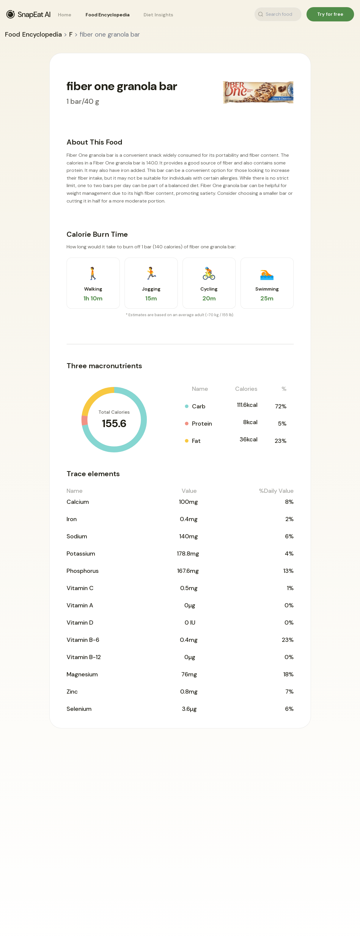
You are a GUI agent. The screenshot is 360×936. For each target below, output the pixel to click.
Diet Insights (158, 15)
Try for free (330, 14)
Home (64, 15)
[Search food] (294, 14)
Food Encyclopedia (108, 15)
